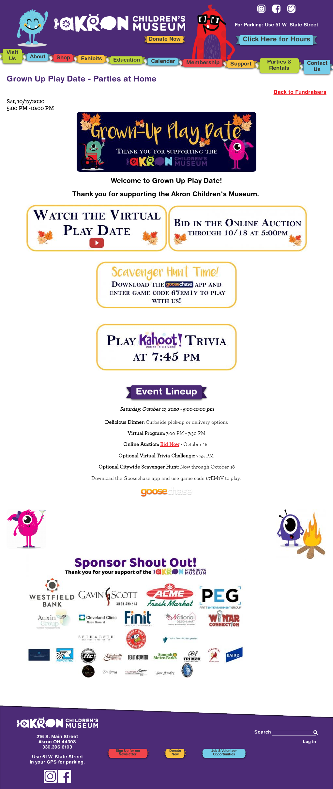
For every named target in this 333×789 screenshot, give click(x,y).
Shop (63, 58)
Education (126, 60)
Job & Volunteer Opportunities (224, 752)
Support (240, 64)
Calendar (163, 61)
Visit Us (12, 56)
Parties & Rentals (279, 65)
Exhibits (91, 59)
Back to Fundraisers (300, 92)
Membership (202, 63)
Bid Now (169, 444)
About (37, 57)
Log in (309, 742)
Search (262, 732)
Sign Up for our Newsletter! (128, 752)
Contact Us (317, 66)
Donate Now (164, 39)
